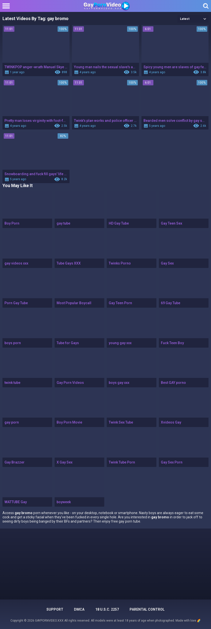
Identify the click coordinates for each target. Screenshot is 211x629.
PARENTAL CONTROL (147, 609)
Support (54, 609)
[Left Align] (7, 6)
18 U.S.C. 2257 (107, 609)
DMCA (79, 609)
